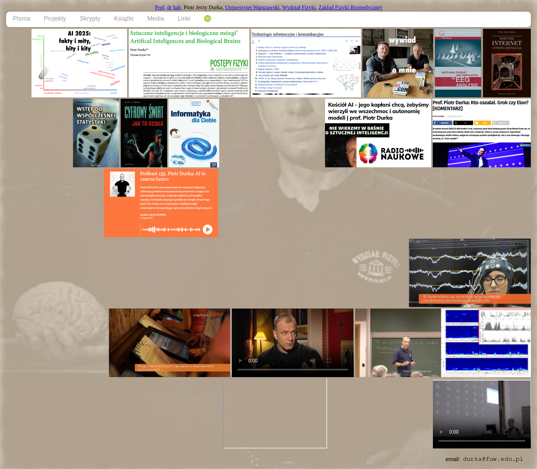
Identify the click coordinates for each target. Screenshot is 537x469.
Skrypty (90, 18)
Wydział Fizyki (299, 7)
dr (169, 7)
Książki (124, 18)
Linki (184, 18)
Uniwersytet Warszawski (252, 7)
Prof (159, 7)
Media (155, 18)
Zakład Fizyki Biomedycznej (350, 7)
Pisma (21, 18)
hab (177, 7)
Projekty (55, 18)
